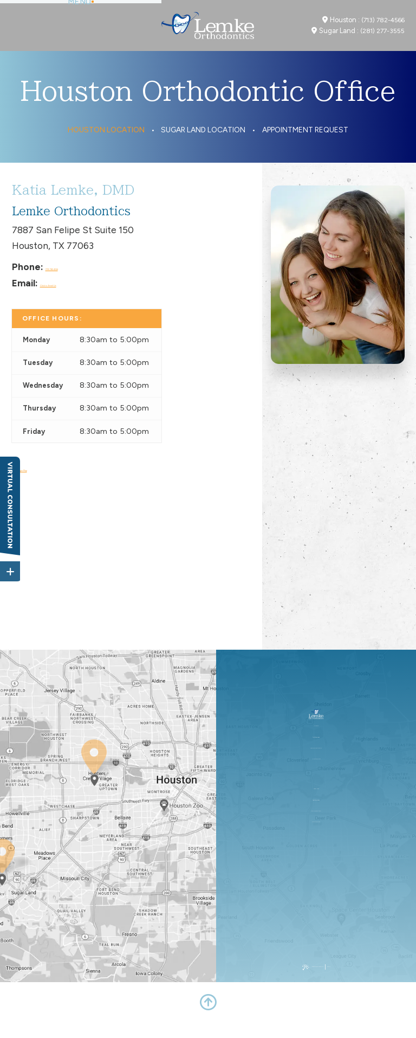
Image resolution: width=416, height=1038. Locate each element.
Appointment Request (305, 146)
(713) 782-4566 (383, 27)
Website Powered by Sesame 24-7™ (308, 982)
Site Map (364, 982)
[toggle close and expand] (10, 566)
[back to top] (208, 1018)
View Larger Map (48, 483)
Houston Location (106, 146)
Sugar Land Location (203, 146)
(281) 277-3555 (382, 39)
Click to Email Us (75, 298)
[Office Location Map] (94, 785)
